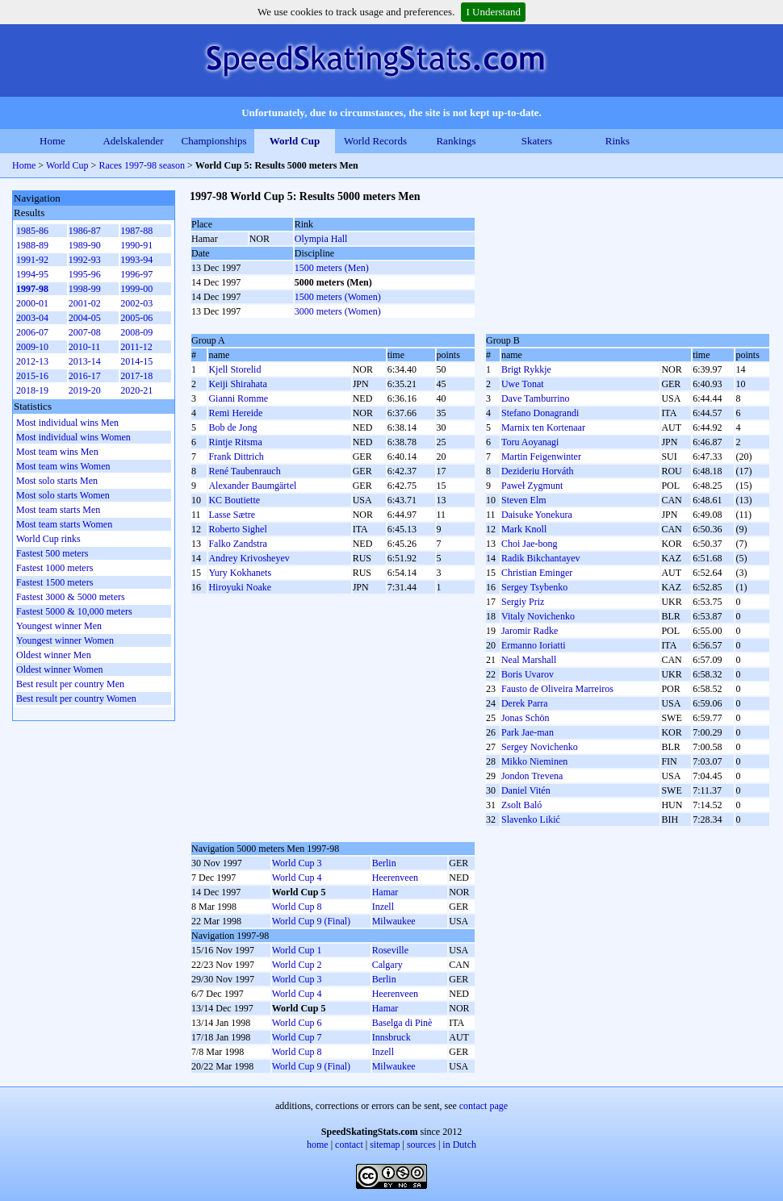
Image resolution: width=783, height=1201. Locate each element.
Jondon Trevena (532, 776)
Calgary (387, 964)
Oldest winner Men (53, 655)
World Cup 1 (297, 950)
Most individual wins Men (67, 422)
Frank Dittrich (235, 456)
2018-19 (32, 390)
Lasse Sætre (231, 514)
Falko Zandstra (237, 543)
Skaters (536, 141)
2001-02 (85, 303)
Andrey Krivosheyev (248, 558)
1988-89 (32, 245)
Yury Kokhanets (239, 572)
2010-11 (85, 346)
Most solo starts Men (57, 480)
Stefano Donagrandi (540, 413)
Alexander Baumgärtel (252, 485)
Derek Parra (524, 703)
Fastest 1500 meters (54, 582)
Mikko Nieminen (534, 761)
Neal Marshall (528, 659)
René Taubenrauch (244, 471)
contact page (483, 1105)
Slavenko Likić (530, 819)
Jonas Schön (525, 718)
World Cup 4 (297, 877)
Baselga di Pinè (402, 1022)
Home (52, 141)
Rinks (617, 141)
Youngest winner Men (59, 626)
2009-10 (32, 346)
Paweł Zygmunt (532, 485)
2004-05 (85, 317)
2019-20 (85, 390)
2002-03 (136, 303)
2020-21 (136, 390)
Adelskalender (133, 141)
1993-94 (136, 259)
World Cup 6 (297, 1022)
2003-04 (32, 317)
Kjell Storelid (234, 369)
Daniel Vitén (526, 790)
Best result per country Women (76, 698)
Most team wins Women (63, 466)
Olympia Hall (321, 238)
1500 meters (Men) (332, 267)
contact (349, 1144)
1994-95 (32, 274)
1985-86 (32, 230)
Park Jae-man (527, 732)
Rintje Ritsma (235, 442)
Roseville (390, 950)
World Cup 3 (297, 863)
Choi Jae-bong (529, 543)
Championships (214, 141)
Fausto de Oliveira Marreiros (557, 688)
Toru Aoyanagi (530, 442)
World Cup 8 (297, 906)
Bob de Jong (232, 427)
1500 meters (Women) (338, 296)
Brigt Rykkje (526, 369)
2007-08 (85, 332)
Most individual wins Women (73, 437)
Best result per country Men (70, 684)
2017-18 (136, 376)
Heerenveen (395, 877)
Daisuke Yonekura (536, 514)
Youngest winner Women (65, 640)
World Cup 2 (297, 964)
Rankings (455, 141)
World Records (375, 141)
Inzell (383, 906)
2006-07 (32, 332)
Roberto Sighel (237, 529)
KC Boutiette (234, 500)
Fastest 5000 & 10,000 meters (74, 611)
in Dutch (459, 1144)
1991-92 (32, 259)
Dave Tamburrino (535, 398)
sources (421, 1144)
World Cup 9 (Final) (311, 921)
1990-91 (136, 245)
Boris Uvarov (527, 674)
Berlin (384, 863)
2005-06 (136, 317)
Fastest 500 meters (52, 553)
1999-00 (136, 288)
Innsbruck (391, 1037)
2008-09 (136, 332)
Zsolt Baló (521, 805)
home (318, 1144)
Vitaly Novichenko (538, 616)
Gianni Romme (238, 398)
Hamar (385, 892)
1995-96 (85, 274)
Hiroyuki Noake (239, 587)
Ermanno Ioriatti (533, 645)
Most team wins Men (57, 451)
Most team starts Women (64, 524)
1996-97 (136, 274)
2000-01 (32, 303)
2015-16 (32, 376)
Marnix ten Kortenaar (543, 427)
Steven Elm (523, 500)
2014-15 (136, 361)
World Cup (295, 141)
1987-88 (136, 230)
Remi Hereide (235, 413)
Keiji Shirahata (237, 384)
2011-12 (136, 346)
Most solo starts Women (63, 495)
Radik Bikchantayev (540, 558)
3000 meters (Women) (338, 311)
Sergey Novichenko (539, 747)
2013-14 (85, 361)
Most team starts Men (58, 509)
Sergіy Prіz (522, 601)
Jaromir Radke (529, 630)
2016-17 (85, 376)
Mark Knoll (523, 529)
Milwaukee (394, 921)
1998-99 (85, 288)
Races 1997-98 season (141, 165)
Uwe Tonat (522, 384)
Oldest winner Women (59, 669)
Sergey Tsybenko (534, 587)
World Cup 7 (297, 1037)
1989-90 (85, 245)
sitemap (385, 1144)
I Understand (493, 12)
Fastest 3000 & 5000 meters (70, 597)
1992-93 (85, 259)
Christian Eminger (536, 572)
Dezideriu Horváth (537, 471)
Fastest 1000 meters (54, 567)
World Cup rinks (48, 538)
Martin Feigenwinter (541, 456)
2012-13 (32, 361)
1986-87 (85, 230)
